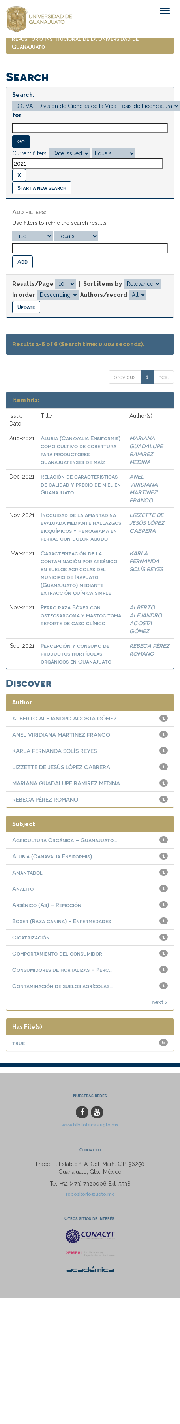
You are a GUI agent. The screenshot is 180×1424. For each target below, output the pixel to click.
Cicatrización (31, 937)
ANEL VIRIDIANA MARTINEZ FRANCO (61, 734)
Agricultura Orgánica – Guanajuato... (64, 840)
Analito (23, 888)
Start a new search (41, 187)
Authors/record (103, 295)
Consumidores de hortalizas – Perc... (62, 969)
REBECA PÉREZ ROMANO (45, 799)
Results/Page (33, 284)
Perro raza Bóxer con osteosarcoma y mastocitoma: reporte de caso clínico (81, 615)
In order (23, 295)
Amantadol (27, 872)
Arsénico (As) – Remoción (46, 905)
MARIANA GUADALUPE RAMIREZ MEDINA (66, 783)
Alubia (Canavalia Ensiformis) (52, 856)
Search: (23, 95)
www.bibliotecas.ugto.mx (90, 1125)
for (16, 115)
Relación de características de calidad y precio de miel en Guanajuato (81, 484)
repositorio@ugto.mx (90, 1194)
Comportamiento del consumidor (57, 953)
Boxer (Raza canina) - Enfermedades (61, 921)
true (18, 1042)
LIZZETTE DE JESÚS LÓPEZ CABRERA (146, 522)
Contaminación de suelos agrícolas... (62, 986)
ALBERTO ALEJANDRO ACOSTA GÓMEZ (64, 718)
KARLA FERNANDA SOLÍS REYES (146, 561)
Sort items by (102, 284)
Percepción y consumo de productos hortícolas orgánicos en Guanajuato (76, 653)
